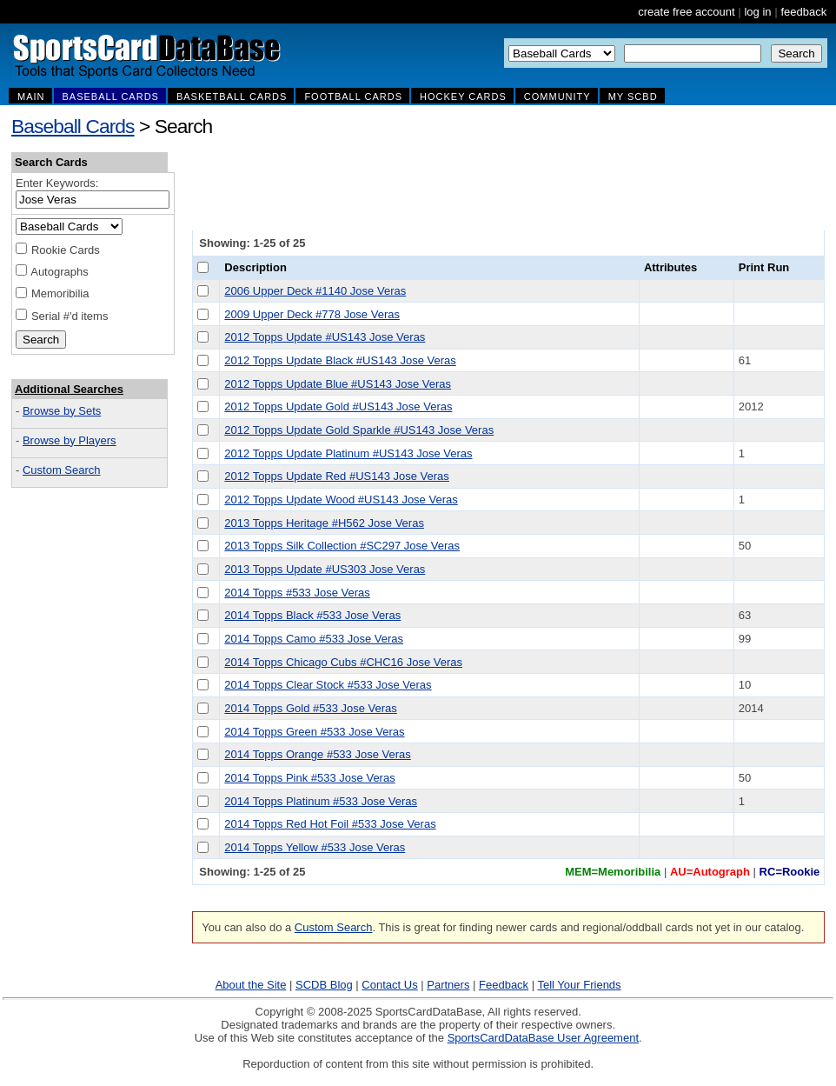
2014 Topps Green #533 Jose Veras (314, 731)
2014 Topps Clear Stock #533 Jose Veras (327, 684)
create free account (686, 11)
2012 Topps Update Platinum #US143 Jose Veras (348, 453)
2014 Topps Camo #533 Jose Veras (313, 638)
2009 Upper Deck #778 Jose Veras (312, 314)
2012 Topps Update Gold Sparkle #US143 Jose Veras (359, 429)
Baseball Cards (73, 126)
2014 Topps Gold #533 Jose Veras (310, 708)
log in (757, 11)
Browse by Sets (62, 410)
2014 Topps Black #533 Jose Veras (312, 615)
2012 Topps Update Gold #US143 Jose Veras (338, 406)
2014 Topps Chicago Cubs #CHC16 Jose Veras (343, 662)
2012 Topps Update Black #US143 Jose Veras (339, 360)
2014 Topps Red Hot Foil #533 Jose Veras (329, 823)
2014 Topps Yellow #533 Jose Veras (314, 847)
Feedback (503, 984)
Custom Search (62, 469)
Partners (448, 984)
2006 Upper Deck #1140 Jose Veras (315, 290)
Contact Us (389, 984)
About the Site (251, 984)
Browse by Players (69, 440)
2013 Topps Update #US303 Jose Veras (324, 569)
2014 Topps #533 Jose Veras (296, 592)
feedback (803, 11)
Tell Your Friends (578, 984)
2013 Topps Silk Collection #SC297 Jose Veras (342, 545)
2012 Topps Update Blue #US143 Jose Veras (337, 383)
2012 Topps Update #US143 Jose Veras (324, 336)
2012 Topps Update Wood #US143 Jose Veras (340, 499)
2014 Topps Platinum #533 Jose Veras (320, 801)
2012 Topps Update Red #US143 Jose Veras (336, 476)
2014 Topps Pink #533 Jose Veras (309, 777)
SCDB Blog (324, 984)
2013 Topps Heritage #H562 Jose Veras (324, 523)
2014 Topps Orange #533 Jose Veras (317, 754)
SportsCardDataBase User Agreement (543, 1037)
